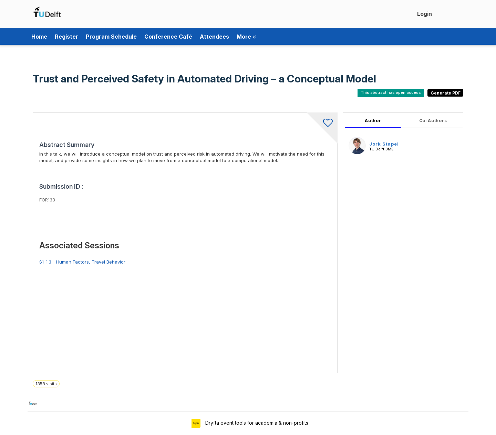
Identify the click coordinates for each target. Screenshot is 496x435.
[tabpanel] (403, 243)
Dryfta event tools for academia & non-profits (256, 423)
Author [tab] (373, 120)
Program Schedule (111, 36)
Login (424, 13)
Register (66, 36)
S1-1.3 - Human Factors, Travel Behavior (82, 262)
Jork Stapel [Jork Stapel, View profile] (384, 144)
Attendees (214, 36)
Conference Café (168, 36)
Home (39, 36)
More (246, 36)
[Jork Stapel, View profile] (357, 145)
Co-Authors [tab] (433, 120)
